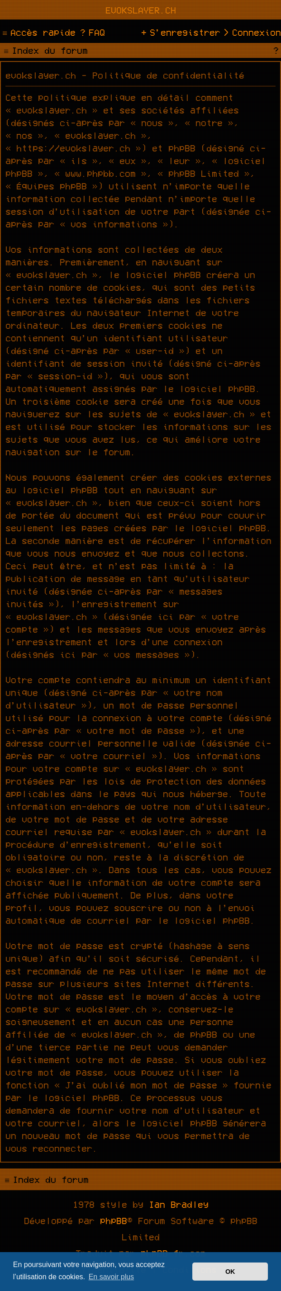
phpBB (113, 1220)
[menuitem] (91, 32)
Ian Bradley (179, 1204)
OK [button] (230, 1271)
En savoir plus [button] (111, 1277)
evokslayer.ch (140, 10)
